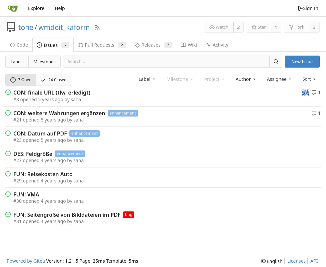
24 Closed (54, 80)
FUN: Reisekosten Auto (43, 174)
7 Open (21, 80)
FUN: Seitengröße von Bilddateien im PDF (67, 214)
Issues (53, 45)
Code (19, 45)
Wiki (189, 45)
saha (76, 99)
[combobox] (147, 79)
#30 (17, 201)
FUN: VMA (26, 194)
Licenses (296, 261)
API (314, 261)
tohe (25, 27)
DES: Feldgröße (32, 153)
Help (60, 8)
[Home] (12, 8)
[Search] (275, 61)
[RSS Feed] (97, 27)
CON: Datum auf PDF (40, 133)
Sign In (308, 8)
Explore (36, 8)
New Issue (302, 62)
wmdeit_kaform (64, 27)
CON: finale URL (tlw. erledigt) (51, 92)
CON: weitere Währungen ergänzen (59, 113)
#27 (17, 160)
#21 (17, 120)
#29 (17, 180)
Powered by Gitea (26, 261)
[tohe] (305, 92)
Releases (153, 45)
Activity (217, 45)
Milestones (45, 62)
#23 (17, 140)
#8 (16, 99)
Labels (17, 62)
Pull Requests (102, 45)
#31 (17, 221)
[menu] (309, 79)
